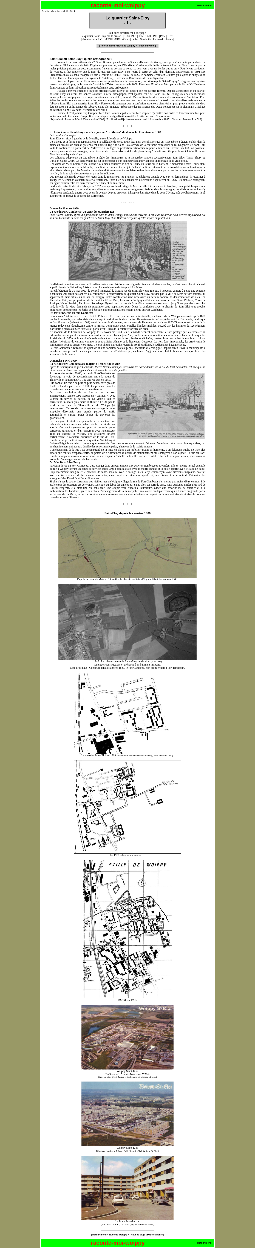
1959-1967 (130, 35)
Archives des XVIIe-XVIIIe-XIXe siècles (105, 39)
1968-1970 (145, 35)
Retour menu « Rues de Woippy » (119, 45)
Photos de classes (163, 39)
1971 (155, 35)
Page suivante (146, 45)
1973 (170, 35)
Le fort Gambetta (141, 39)
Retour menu (204, 5)
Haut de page (138, 1234)
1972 (162, 35)
